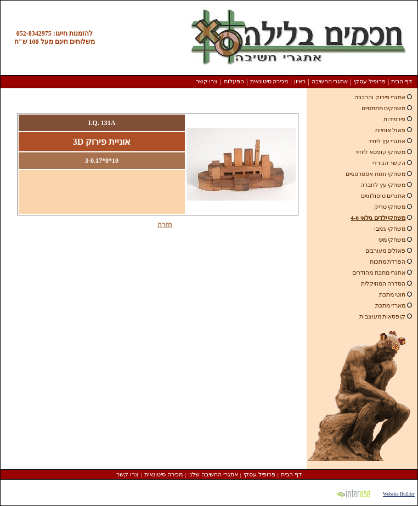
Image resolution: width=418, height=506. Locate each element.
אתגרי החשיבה (330, 81)
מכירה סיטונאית (269, 81)
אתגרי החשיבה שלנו (213, 474)
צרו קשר (207, 81)
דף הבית (401, 81)
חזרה (164, 225)
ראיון (300, 81)
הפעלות (234, 81)
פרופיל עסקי (370, 81)
